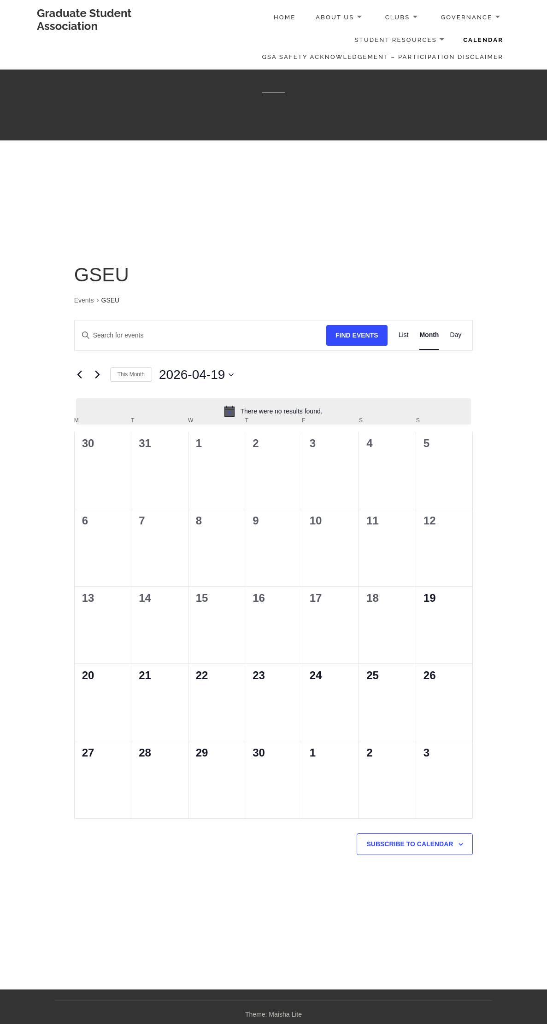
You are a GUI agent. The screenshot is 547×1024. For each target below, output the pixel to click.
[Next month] (97, 374)
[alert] (273, 411)
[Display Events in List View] (404, 335)
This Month (131, 374)
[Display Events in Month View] (429, 335)
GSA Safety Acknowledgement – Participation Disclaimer (383, 56)
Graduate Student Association (84, 19)
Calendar (483, 39)
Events (84, 300)
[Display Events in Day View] (455, 335)
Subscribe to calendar (409, 844)
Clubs (397, 17)
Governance (467, 17)
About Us (335, 17)
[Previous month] (79, 374)
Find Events (356, 335)
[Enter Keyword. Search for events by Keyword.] (200, 335)
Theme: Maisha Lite (273, 1014)
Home (284, 17)
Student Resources (395, 39)
